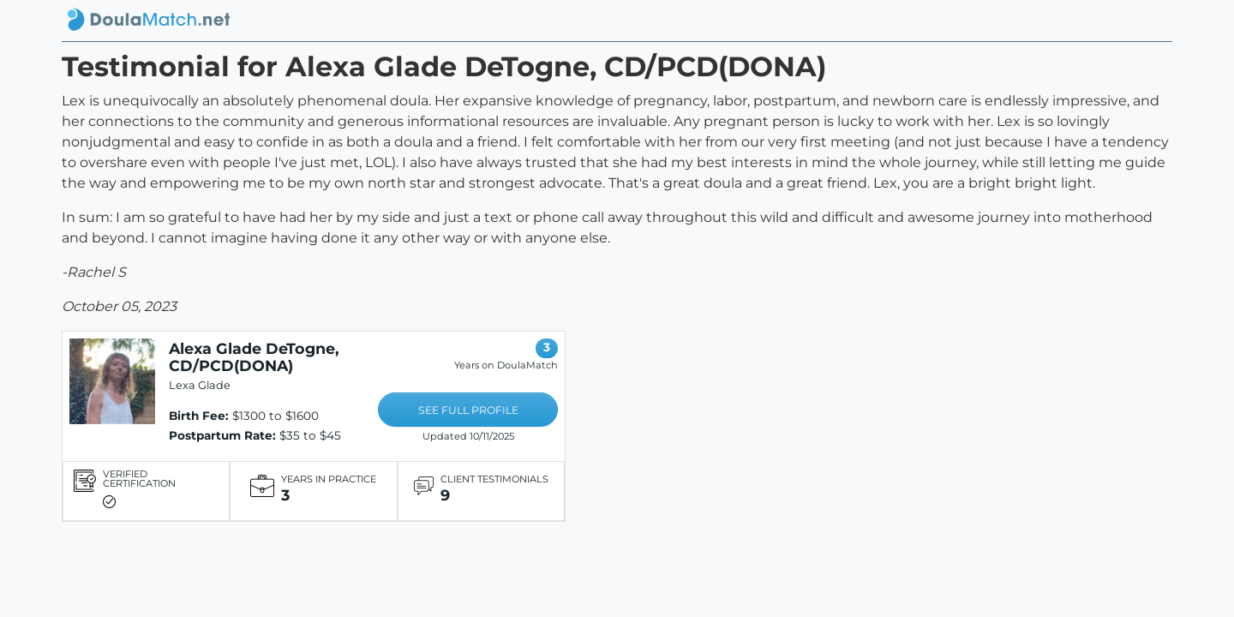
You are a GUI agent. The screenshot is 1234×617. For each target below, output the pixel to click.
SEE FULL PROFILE (468, 410)
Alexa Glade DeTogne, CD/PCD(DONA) (254, 356)
